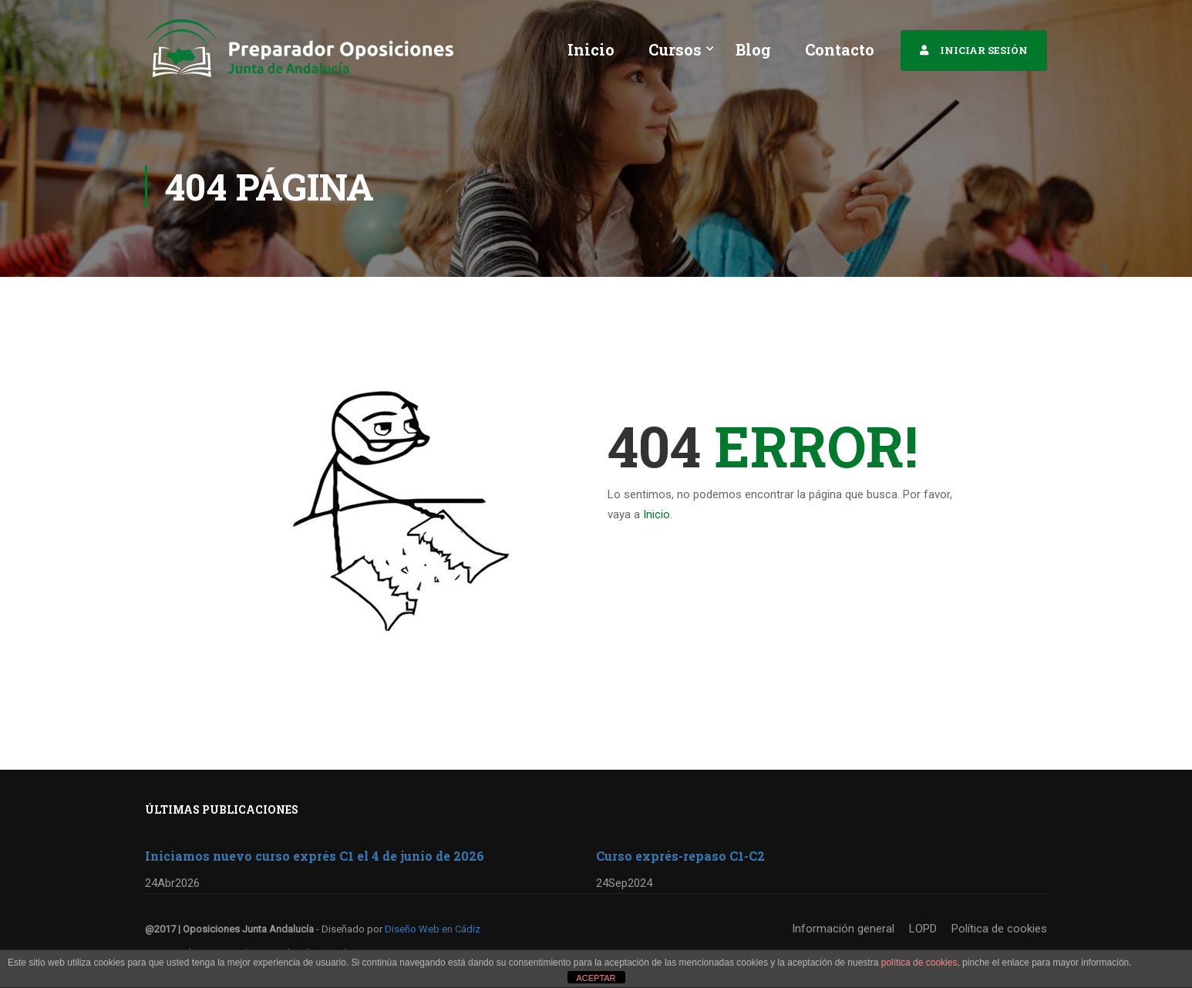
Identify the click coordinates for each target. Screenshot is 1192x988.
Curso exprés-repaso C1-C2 (680, 856)
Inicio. (657, 514)
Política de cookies (999, 929)
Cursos (675, 49)
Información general (843, 929)
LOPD (923, 929)
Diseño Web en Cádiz (432, 929)
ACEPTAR (595, 978)
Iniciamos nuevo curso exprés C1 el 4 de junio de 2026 (314, 856)
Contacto (839, 49)
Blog (753, 49)
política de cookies (919, 962)
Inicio (591, 49)
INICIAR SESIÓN (984, 50)
